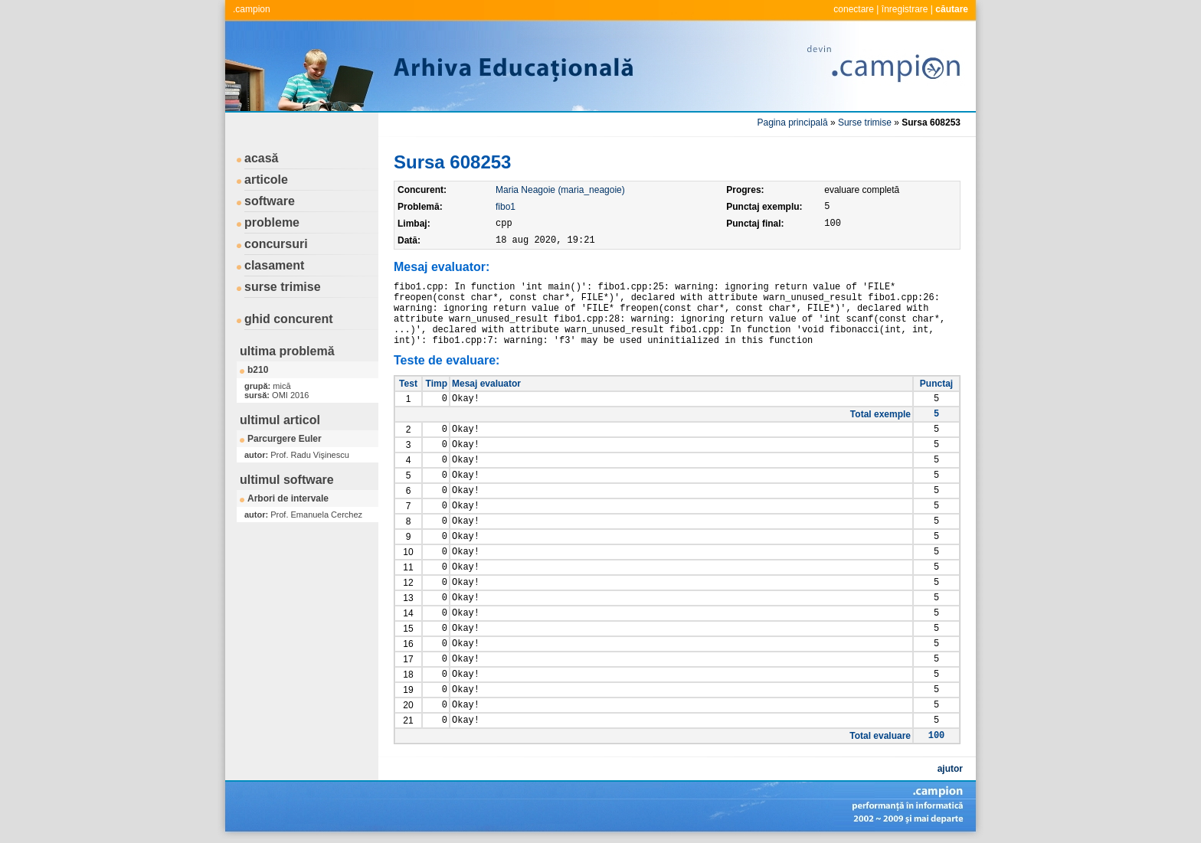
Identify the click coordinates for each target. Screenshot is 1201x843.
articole (266, 179)
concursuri (276, 243)
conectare (853, 9)
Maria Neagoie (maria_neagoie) (560, 190)
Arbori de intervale (288, 498)
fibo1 (505, 206)
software (269, 200)
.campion (251, 9)
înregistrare (905, 9)
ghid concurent (288, 318)
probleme (271, 222)
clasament (274, 265)
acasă (261, 158)
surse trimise (282, 286)
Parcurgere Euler (284, 438)
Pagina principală (793, 122)
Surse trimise (865, 122)
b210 (257, 369)
